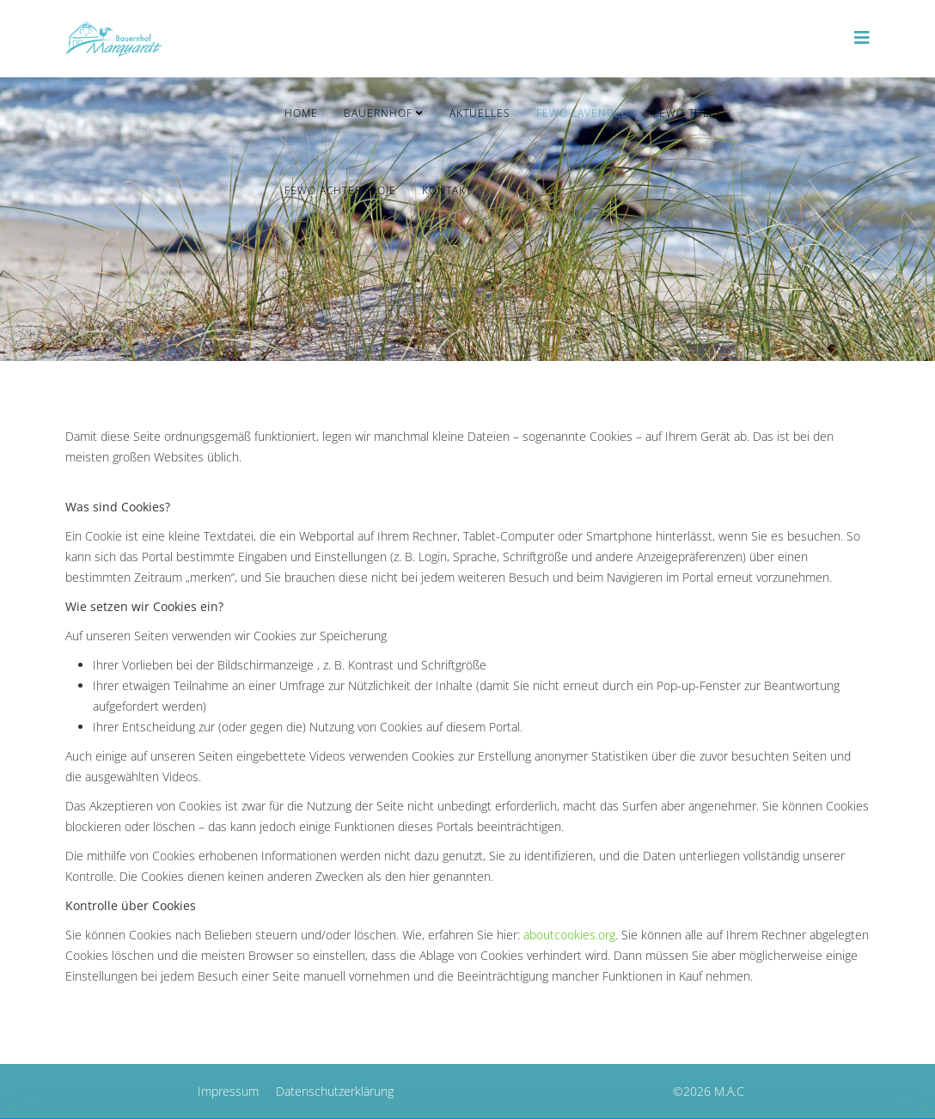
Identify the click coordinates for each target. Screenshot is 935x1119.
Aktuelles (479, 113)
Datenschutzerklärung (335, 1091)
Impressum (228, 1091)
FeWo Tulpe (688, 113)
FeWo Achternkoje (340, 190)
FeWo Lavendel (581, 113)
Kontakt (447, 190)
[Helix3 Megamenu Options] (862, 37)
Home (301, 113)
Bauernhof (378, 113)
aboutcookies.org (569, 934)
